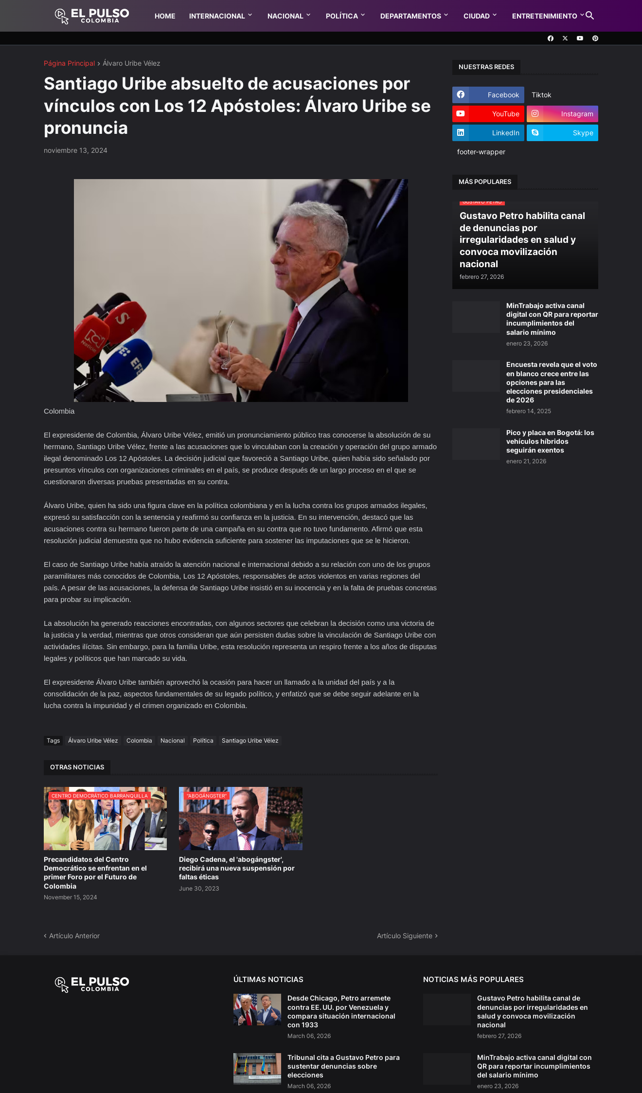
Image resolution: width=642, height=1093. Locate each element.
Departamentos (410, 16)
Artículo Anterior (74, 935)
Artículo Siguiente (404, 935)
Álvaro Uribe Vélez (131, 63)
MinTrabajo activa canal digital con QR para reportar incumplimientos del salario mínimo (552, 318)
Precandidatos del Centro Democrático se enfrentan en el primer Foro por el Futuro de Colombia (95, 872)
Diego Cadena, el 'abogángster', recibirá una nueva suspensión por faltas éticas (237, 868)
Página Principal (69, 63)
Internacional (217, 16)
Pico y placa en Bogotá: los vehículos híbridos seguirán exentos (550, 441)
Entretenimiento (544, 16)
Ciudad (477, 16)
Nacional (285, 16)
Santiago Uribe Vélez (250, 740)
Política (342, 16)
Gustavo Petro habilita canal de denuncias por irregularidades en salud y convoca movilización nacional (532, 1011)
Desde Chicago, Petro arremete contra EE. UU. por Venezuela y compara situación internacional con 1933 (341, 1011)
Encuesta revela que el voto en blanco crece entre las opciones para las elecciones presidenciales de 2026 (551, 382)
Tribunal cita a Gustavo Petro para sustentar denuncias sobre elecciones (343, 1066)
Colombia (139, 740)
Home (165, 16)
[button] (590, 16)
